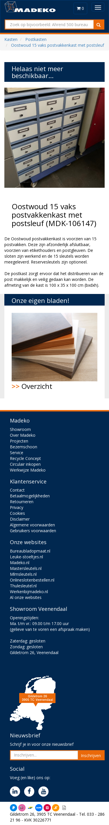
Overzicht (54, 352)
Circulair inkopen (25, 464)
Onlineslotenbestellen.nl (32, 580)
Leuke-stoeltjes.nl (26, 556)
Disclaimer (20, 519)
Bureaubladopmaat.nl (30, 551)
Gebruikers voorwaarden (33, 530)
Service (16, 452)
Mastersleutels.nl (26, 568)
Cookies (17, 513)
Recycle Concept (25, 458)
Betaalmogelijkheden (30, 496)
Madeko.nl (19, 562)
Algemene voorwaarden (32, 525)
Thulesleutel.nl (23, 585)
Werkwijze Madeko (28, 470)
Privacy (16, 507)
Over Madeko (22, 435)
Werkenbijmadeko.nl (29, 591)
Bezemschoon (23, 446)
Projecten (19, 441)
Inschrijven (91, 755)
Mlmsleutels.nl (23, 574)
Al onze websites (26, 597)
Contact (17, 490)
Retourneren (21, 501)
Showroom (20, 429)
